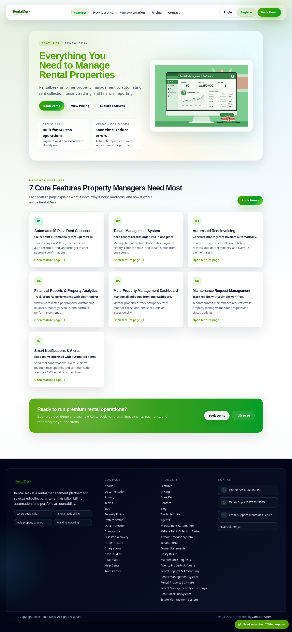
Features (80, 12)
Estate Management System (179, 599)
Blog (164, 509)
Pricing (156, 12)
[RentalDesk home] (22, 12)
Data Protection (115, 526)
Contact (174, 12)
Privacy (109, 497)
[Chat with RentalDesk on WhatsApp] (262, 624)
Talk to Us (243, 415)
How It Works (103, 12)
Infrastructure (114, 543)
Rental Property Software (177, 582)
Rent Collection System (176, 594)
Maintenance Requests (176, 560)
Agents (165, 520)
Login (228, 12)
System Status (114, 520)
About (109, 486)
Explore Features (112, 106)
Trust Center (113, 571)
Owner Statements (173, 548)
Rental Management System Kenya (184, 588)
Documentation (115, 491)
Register (246, 12)
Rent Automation (132, 12)
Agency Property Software (178, 565)
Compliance (112, 531)
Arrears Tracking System (177, 537)
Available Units (170, 514)
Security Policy (114, 514)
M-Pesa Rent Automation (177, 526)
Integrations (113, 548)
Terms (109, 503)
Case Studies (113, 554)
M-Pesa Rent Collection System (181, 531)
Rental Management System (179, 577)
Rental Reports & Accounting (180, 571)
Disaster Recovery (116, 537)
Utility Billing (169, 554)
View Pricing (80, 106)
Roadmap (111, 560)
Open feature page (50, 260)
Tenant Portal (169, 543)
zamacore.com (262, 617)
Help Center (112, 565)
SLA (107, 509)
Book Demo (269, 12)
